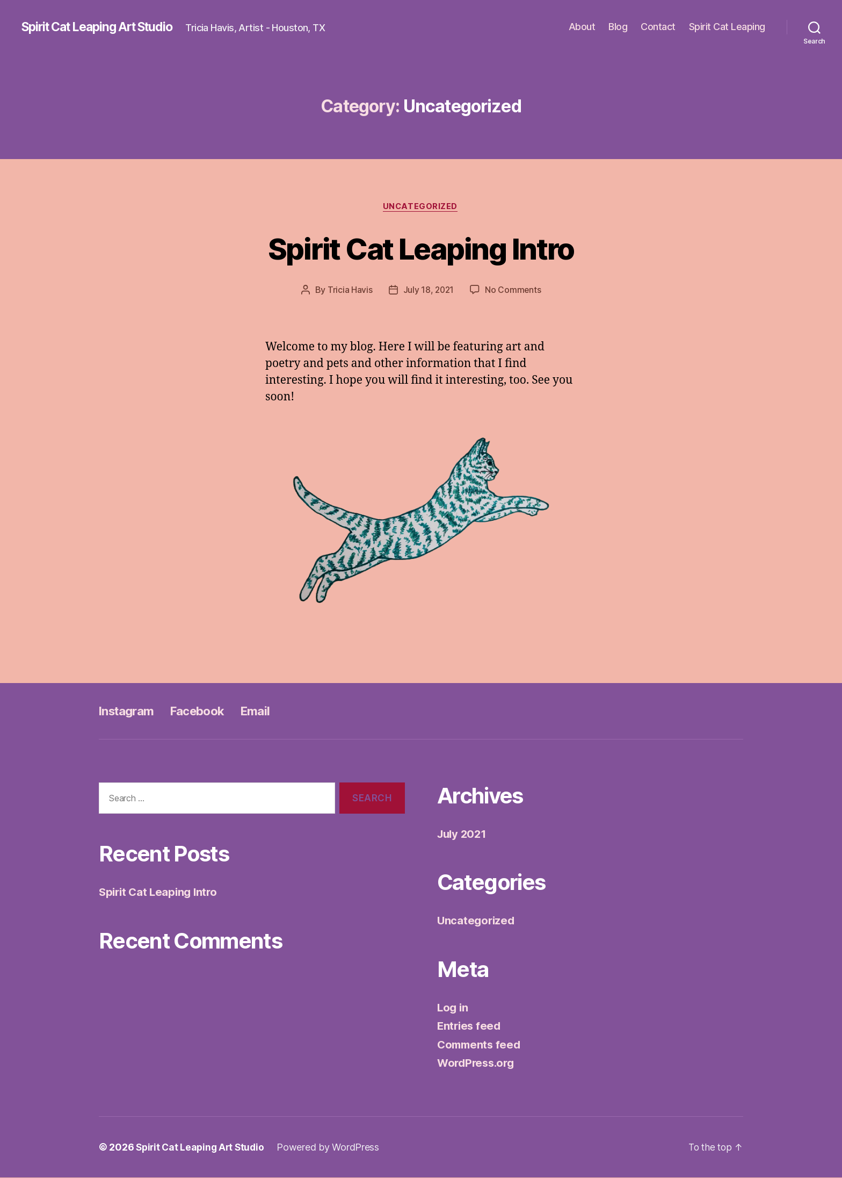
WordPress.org (478, 1064)
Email (268, 711)
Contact (658, 26)
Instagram (129, 711)
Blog (617, 26)
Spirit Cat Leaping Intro (421, 248)
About (582, 26)
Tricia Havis (349, 290)
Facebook (206, 711)
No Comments (513, 290)
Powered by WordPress (332, 1147)
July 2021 (463, 834)
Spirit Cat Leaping (727, 26)
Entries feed (470, 1026)
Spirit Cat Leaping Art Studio (103, 26)
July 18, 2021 (428, 290)
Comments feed (480, 1045)
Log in (453, 1008)
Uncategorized (421, 207)
